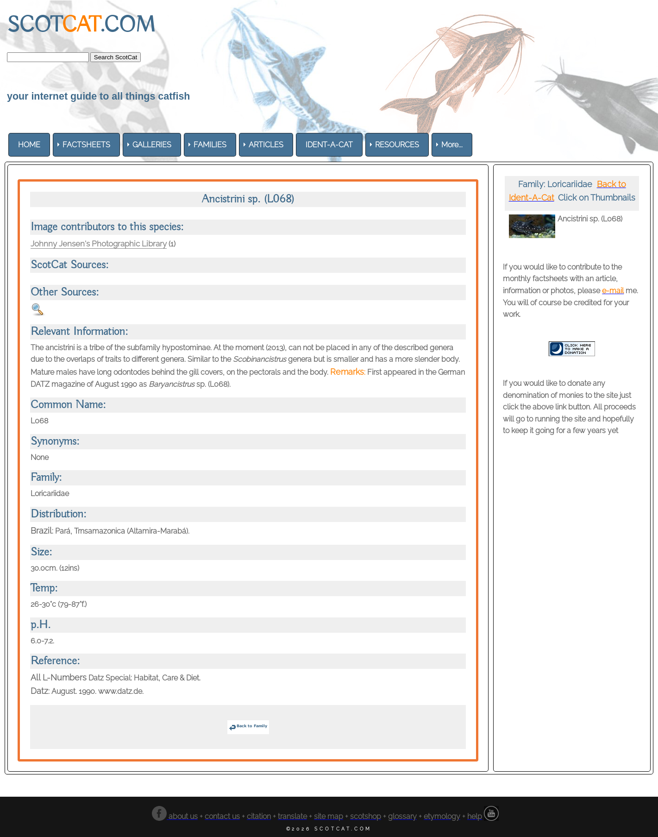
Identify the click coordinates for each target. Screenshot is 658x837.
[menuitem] (29, 145)
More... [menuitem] (452, 144)
